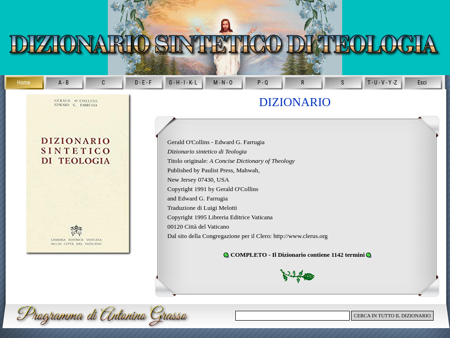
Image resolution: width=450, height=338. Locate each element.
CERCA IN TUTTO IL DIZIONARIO (392, 315)
